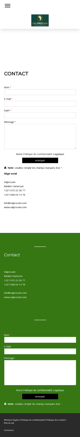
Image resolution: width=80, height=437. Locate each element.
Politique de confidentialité (37, 154)
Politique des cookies (55, 420)
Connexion (9, 430)
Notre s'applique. (40, 154)
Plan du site (9, 423)
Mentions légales (11, 420)
